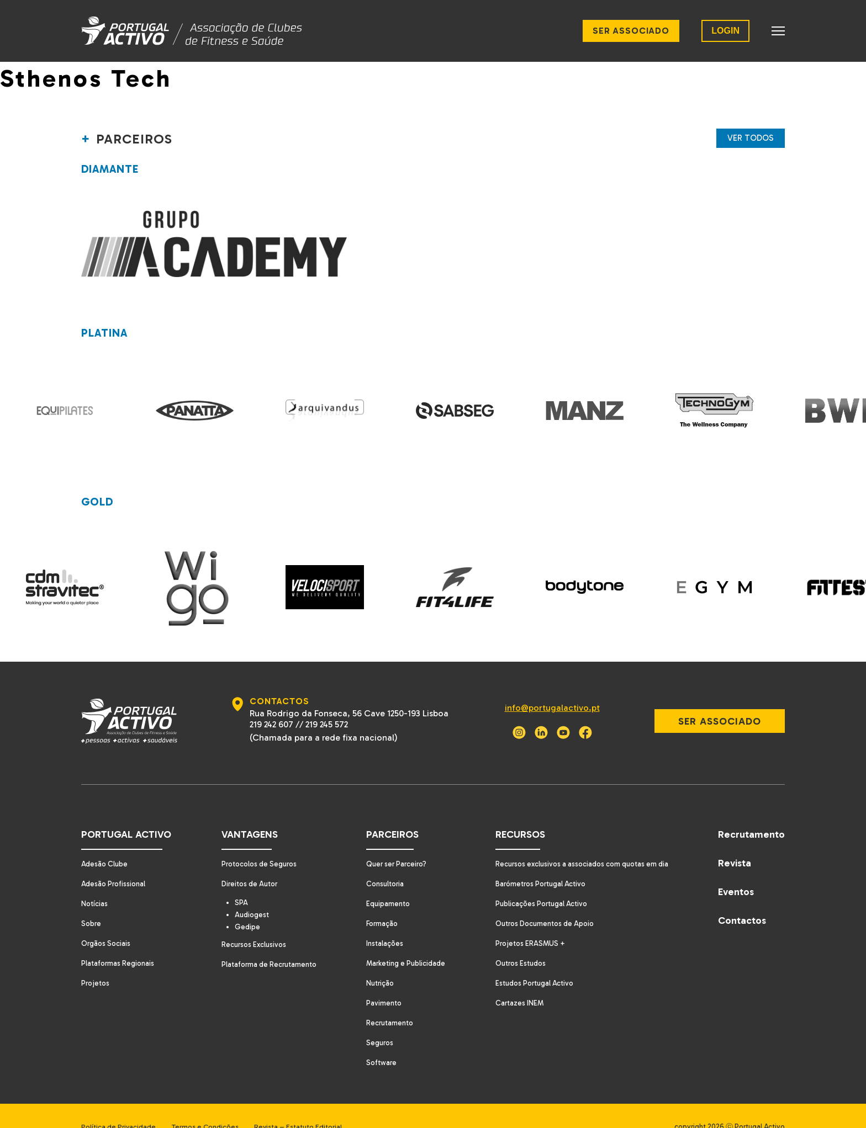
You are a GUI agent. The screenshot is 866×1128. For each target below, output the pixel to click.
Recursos (515, 812)
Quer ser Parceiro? (394, 842)
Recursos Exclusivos (251, 924)
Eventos (736, 869)
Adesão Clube (105, 842)
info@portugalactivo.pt (546, 685)
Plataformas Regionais (119, 941)
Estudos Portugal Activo (531, 961)
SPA (241, 881)
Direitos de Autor (247, 861)
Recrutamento (386, 1000)
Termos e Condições (212, 1104)
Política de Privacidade (118, 1104)
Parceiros (388, 812)
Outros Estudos (516, 941)
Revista (734, 841)
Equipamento (384, 881)
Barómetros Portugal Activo (537, 861)
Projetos (96, 961)
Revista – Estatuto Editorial (312, 1104)
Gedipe (247, 906)
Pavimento (380, 981)
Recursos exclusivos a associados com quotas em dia (581, 842)
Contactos (742, 898)
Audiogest (252, 893)
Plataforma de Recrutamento (266, 944)
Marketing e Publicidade (403, 941)
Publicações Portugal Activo (538, 881)
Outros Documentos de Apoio (542, 901)
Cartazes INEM (515, 981)
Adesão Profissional (115, 861)
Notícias (95, 881)
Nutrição (377, 961)
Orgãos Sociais (107, 921)
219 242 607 (269, 702)
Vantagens (245, 812)
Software (377, 1040)
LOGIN (725, 30)
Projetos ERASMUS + (526, 921)
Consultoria (382, 861)
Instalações (381, 921)
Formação (379, 901)
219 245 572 (324, 702)
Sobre (91, 901)
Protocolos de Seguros (257, 842)
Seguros (376, 1020)
